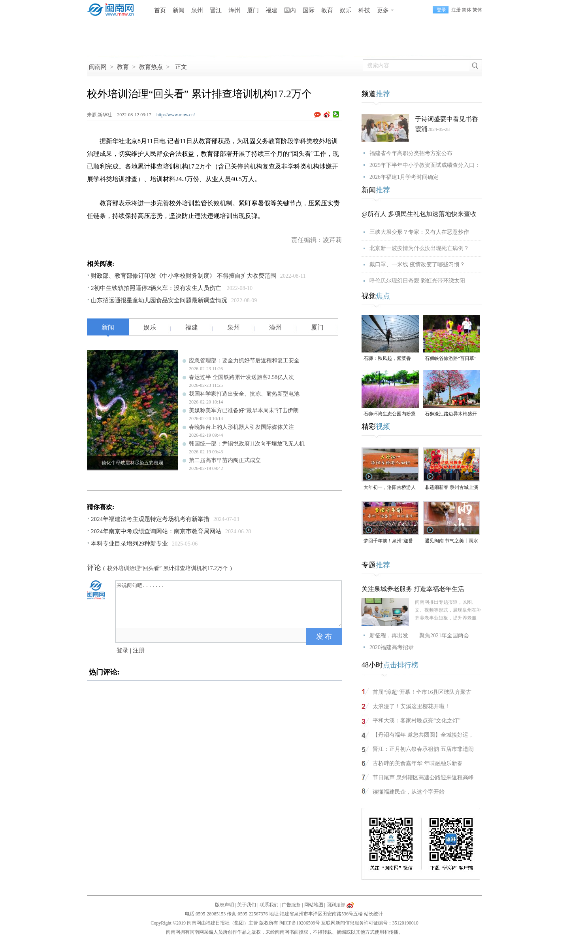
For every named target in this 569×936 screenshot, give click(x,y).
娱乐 (346, 10)
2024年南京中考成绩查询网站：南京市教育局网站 (156, 531)
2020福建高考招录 (391, 647)
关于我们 (246, 905)
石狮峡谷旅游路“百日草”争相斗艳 (451, 359)
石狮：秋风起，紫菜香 (387, 358)
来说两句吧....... (229, 603)
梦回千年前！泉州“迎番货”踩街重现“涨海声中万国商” (389, 541)
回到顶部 (335, 905)
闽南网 (98, 67)
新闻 (179, 10)
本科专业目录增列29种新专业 (129, 543)
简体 (466, 10)
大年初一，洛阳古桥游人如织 (390, 488)
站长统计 (373, 914)
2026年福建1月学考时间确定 (404, 177)
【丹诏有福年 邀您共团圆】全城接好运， (423, 735)
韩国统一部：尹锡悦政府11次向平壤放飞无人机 (247, 444)
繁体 (477, 10)
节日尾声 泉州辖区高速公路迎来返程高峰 (423, 778)
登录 (122, 650)
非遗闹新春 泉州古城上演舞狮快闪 (451, 488)
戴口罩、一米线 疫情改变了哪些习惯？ (417, 264)
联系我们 (269, 905)
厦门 (253, 10)
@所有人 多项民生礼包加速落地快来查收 (419, 213)
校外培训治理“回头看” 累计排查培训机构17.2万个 (167, 568)
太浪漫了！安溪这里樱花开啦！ (411, 706)
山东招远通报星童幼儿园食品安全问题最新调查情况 (159, 300)
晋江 (216, 10)
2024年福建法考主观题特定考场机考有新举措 (150, 519)
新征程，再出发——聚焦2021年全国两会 (419, 636)
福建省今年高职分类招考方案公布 (410, 153)
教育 (327, 10)
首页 (160, 10)
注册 (456, 10)
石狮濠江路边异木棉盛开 (451, 414)
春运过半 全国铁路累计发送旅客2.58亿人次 (241, 377)
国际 (309, 10)
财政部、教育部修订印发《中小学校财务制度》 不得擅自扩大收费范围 (183, 276)
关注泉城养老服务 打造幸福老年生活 (413, 588)
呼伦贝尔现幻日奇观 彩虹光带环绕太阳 (417, 281)
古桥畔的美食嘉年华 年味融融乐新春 (418, 763)
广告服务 (291, 905)
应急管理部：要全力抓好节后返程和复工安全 (244, 361)
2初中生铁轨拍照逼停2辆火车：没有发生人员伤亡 (157, 288)
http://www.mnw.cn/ (175, 114)
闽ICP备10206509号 (299, 923)
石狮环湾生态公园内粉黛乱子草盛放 (390, 414)
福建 (271, 10)
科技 (364, 10)
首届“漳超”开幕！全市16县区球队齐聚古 (422, 692)
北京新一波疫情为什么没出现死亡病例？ (419, 248)
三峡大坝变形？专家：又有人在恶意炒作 (419, 232)
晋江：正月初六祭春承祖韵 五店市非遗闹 (423, 749)
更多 (383, 10)
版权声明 (224, 905)
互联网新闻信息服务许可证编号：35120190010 (369, 923)
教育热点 (151, 67)
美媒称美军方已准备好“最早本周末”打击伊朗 (244, 410)
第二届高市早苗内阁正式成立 (225, 460)
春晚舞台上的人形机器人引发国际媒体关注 (241, 427)
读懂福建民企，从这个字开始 (409, 792)
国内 (290, 10)
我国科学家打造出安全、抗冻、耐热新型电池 (244, 394)
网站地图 (313, 905)
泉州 (197, 10)
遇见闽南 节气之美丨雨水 (451, 541)
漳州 (234, 10)
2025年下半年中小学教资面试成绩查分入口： (424, 165)
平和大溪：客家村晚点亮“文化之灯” (416, 721)
